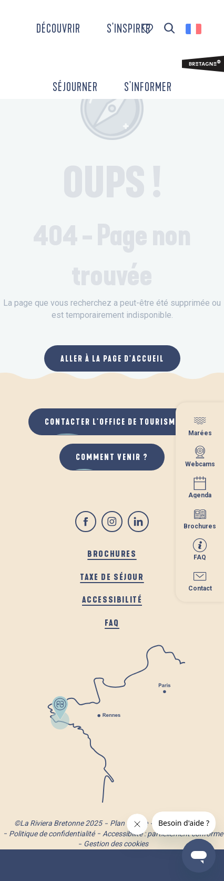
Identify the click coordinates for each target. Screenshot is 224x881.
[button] (169, 28)
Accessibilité (112, 599)
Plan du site (129, 823)
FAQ (112, 622)
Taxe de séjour (112, 576)
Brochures (111, 553)
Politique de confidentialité (52, 833)
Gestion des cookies (116, 843)
